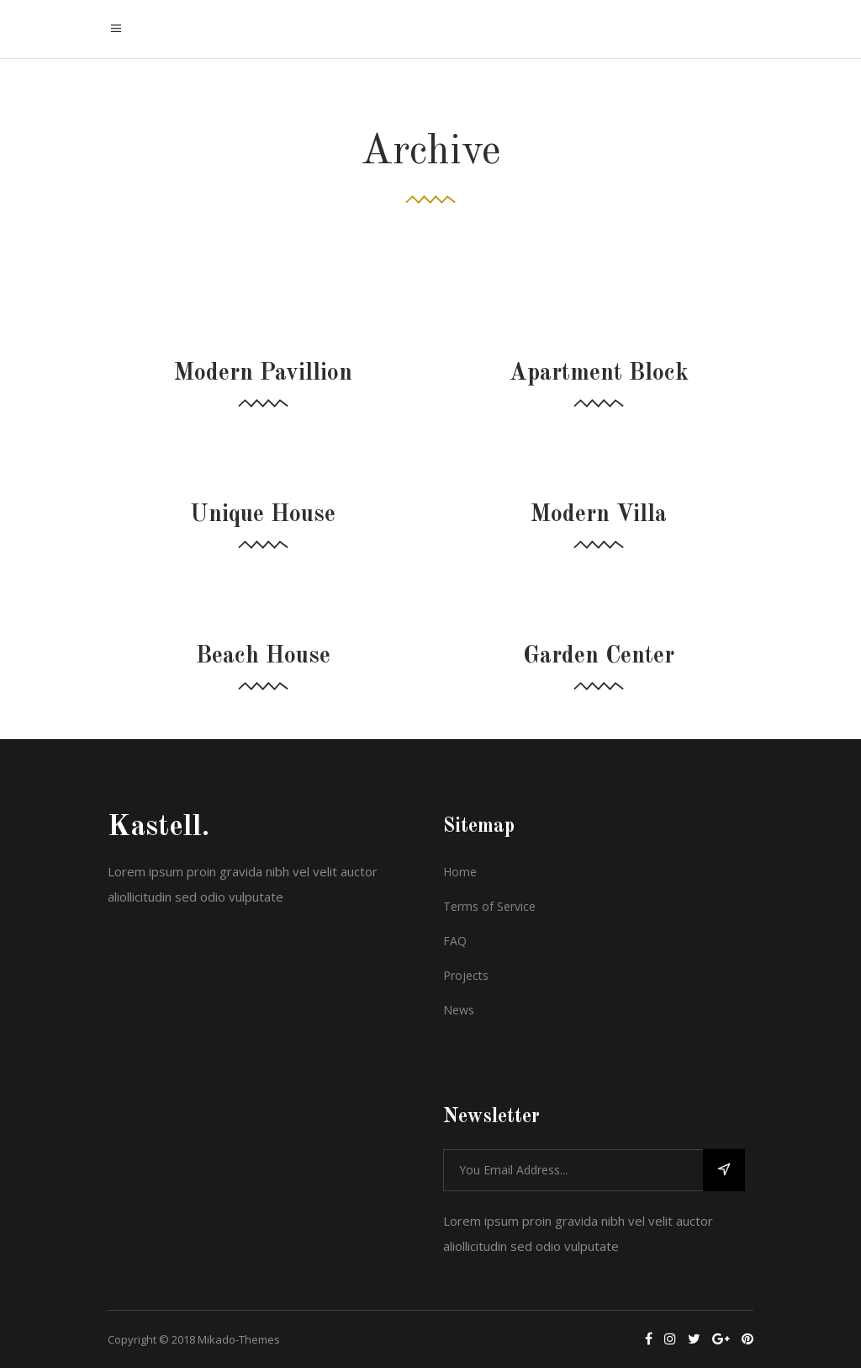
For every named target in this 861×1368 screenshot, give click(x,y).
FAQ (455, 941)
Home (460, 872)
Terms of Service (489, 906)
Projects (466, 975)
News (458, 1010)
